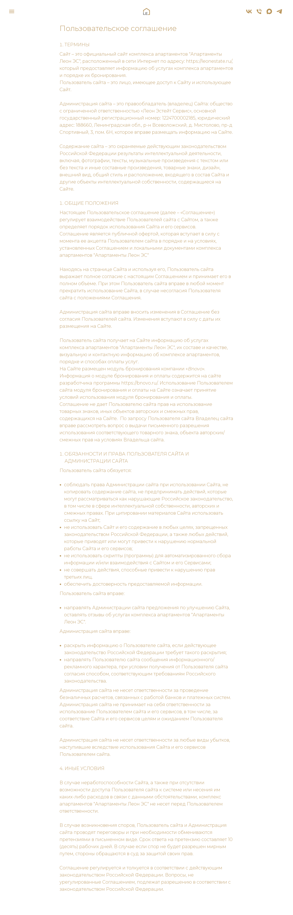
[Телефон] (259, 14)
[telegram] (279, 14)
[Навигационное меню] (11, 11)
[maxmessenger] (269, 14)
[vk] (249, 14)
